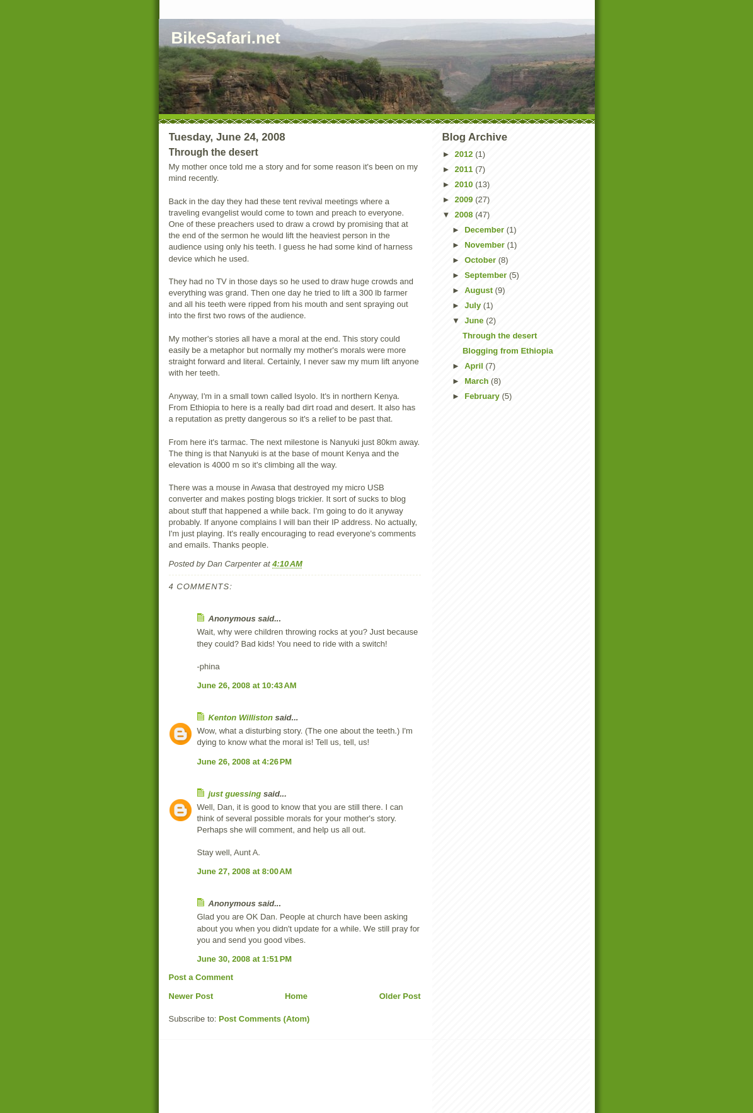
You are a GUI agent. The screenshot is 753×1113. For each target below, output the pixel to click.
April (474, 366)
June (475, 320)
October (481, 260)
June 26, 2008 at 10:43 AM (247, 685)
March (477, 381)
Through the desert (500, 335)
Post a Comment (201, 977)
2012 (465, 154)
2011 (465, 169)
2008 (465, 214)
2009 (465, 199)
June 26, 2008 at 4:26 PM (244, 761)
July (473, 305)
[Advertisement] (318, 1086)
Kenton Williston (241, 717)
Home (296, 996)
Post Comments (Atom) (264, 1019)
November (485, 245)
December (485, 229)
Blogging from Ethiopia (508, 350)
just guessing (235, 794)
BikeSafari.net (225, 37)
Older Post (400, 996)
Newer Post (191, 996)
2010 (465, 184)
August (479, 290)
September (486, 275)
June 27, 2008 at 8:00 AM (244, 871)
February (483, 396)
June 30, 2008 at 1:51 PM (244, 959)
